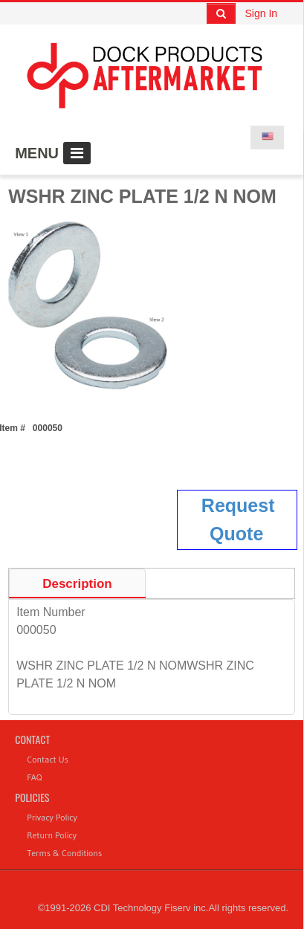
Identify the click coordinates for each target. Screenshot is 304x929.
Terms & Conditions (64, 852)
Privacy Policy (52, 817)
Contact (32, 739)
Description (77, 584)
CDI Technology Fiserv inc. (151, 907)
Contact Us (47, 759)
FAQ (34, 777)
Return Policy (52, 835)
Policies (32, 797)
